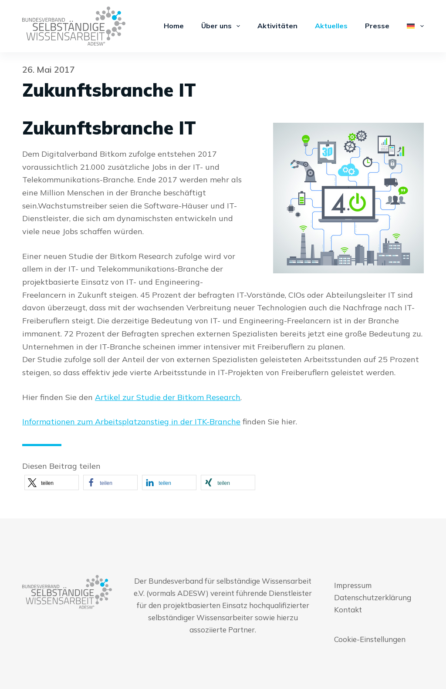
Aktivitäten (277, 25)
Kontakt (348, 609)
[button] (51, 482)
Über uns (222, 26)
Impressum (353, 585)
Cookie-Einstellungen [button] (369, 639)
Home (174, 25)
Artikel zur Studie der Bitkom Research (167, 397)
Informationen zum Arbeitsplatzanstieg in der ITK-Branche (131, 422)
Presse (377, 25)
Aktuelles (331, 25)
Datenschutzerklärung (372, 597)
